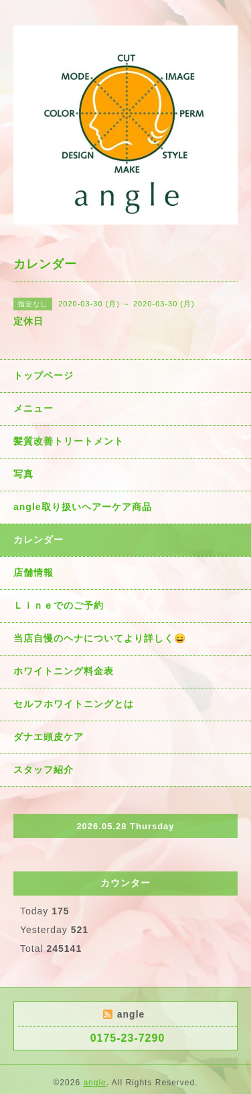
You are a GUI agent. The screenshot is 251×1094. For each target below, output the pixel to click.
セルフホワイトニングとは (73, 703)
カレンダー (38, 539)
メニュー (33, 408)
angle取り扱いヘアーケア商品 (82, 506)
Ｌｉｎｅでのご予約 (58, 605)
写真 (23, 474)
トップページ (43, 375)
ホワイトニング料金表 (63, 671)
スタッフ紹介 (43, 769)
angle (94, 1082)
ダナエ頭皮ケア (48, 736)
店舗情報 (33, 572)
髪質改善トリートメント (68, 441)
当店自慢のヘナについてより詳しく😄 (99, 638)
